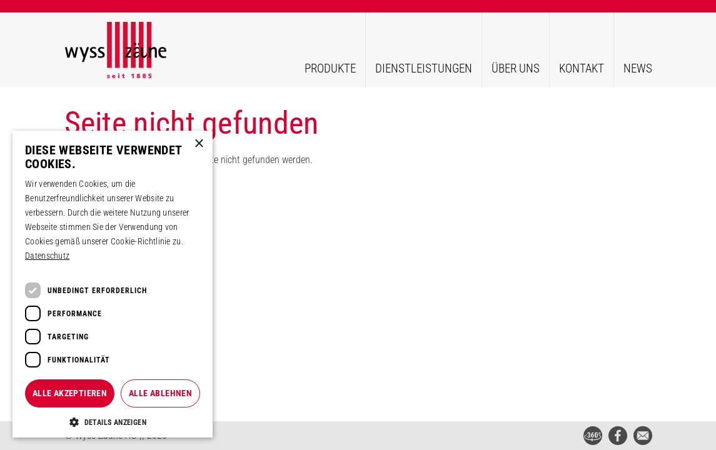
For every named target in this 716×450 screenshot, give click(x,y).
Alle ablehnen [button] (160, 393)
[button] (112, 422)
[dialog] (113, 284)
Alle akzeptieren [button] (70, 393)
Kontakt (581, 68)
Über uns (516, 68)
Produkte (330, 68)
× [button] (198, 144)
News (637, 68)
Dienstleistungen (423, 68)
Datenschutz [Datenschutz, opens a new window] (47, 256)
